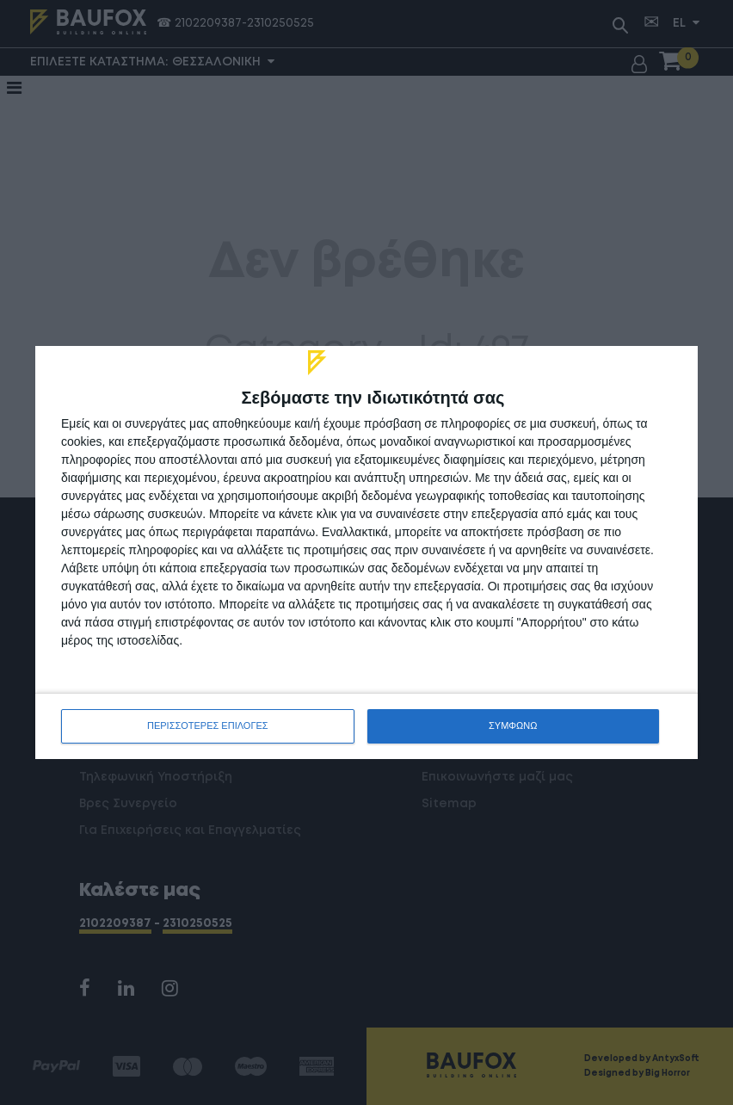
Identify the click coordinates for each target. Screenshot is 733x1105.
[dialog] (366, 552)
